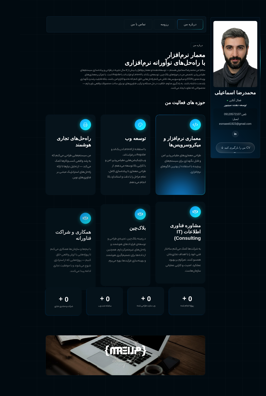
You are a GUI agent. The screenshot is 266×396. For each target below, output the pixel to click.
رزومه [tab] (145, 24)
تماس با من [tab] (118, 24)
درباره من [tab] (170, 24)
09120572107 (212, 114)
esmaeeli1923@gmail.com (215, 123)
